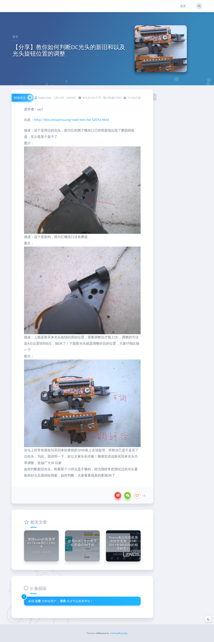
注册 (38, 601)
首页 (183, 6)
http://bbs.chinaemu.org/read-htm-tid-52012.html (71, 120)
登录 (63, 601)
